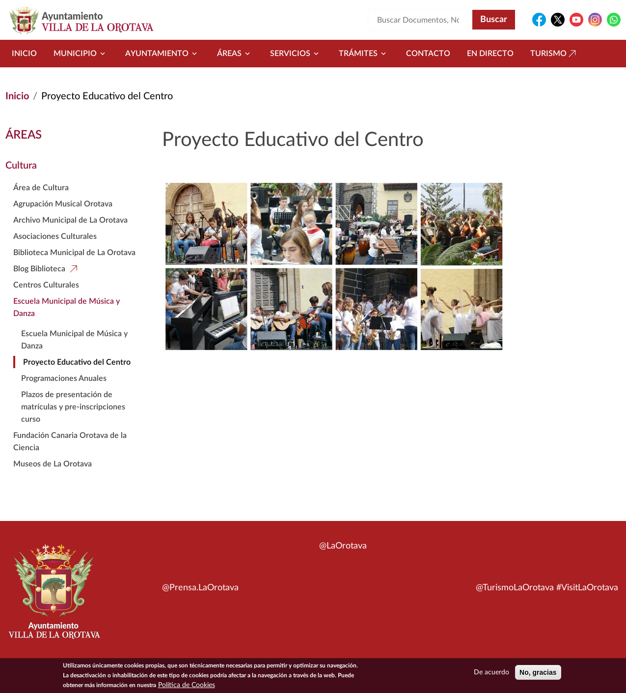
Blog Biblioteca (39, 269)
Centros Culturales (46, 285)
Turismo (554, 53)
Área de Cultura (41, 188)
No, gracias (537, 673)
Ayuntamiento (162, 53)
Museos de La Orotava (52, 464)
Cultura (21, 166)
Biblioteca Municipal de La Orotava (74, 253)
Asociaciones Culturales (55, 236)
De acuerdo (491, 673)
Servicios (296, 53)
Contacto (428, 54)
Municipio (81, 53)
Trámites (364, 53)
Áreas (235, 53)
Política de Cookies (186, 686)
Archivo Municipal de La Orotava (70, 220)
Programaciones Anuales (64, 378)
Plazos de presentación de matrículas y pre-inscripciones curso (73, 407)
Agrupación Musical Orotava (62, 204)
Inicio (24, 54)
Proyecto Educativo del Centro (77, 362)
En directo (490, 54)
